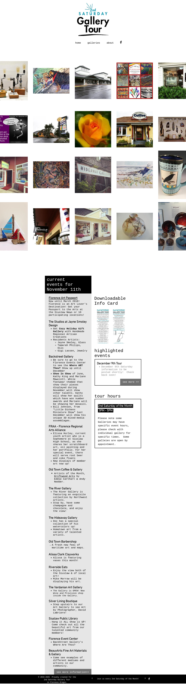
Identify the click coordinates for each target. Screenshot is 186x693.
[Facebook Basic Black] (120, 42)
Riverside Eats (58, 567)
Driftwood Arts (64, 476)
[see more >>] (130, 382)
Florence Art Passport (63, 298)
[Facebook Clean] (149, 679)
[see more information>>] (72, 672)
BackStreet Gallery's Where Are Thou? (68, 643)
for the (72, 677)
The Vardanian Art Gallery (65, 587)
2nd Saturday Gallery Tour (57, 680)
